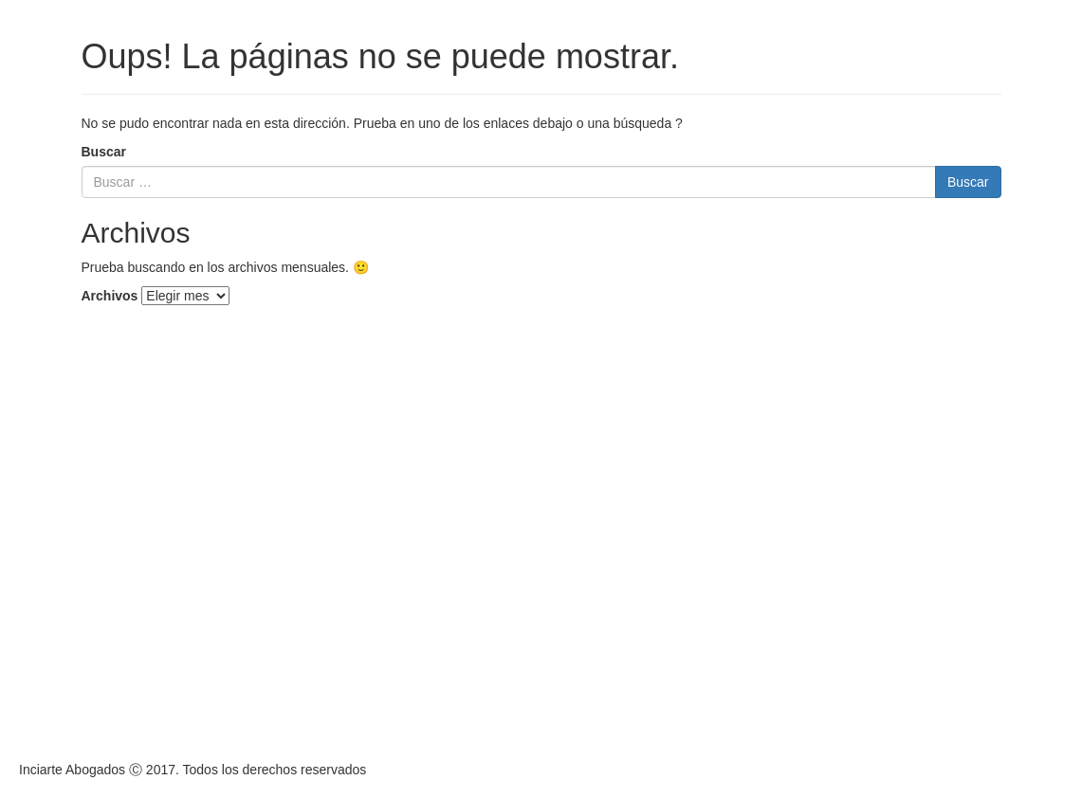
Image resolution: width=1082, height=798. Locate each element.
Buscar (104, 151)
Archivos (110, 295)
